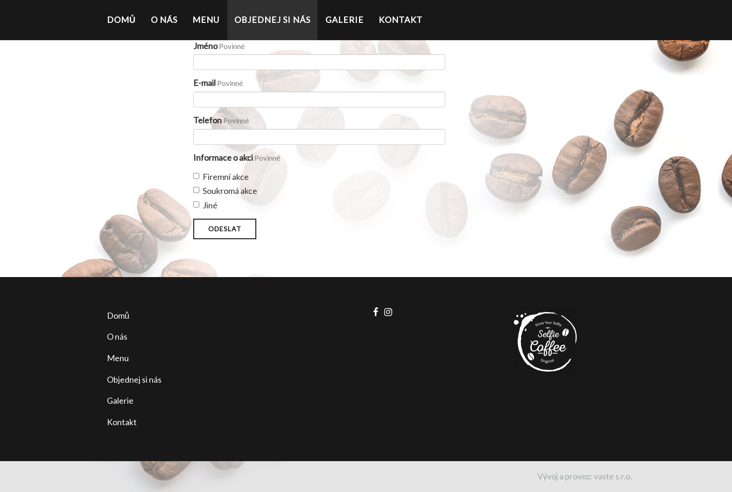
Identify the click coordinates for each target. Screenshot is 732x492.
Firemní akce (221, 176)
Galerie (344, 19)
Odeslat (224, 229)
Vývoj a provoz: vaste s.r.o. (584, 476)
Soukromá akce (225, 190)
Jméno (205, 46)
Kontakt (400, 19)
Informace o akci (223, 157)
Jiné (205, 205)
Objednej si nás (272, 19)
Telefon (207, 120)
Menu (205, 19)
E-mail (204, 83)
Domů (121, 19)
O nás (164, 19)
